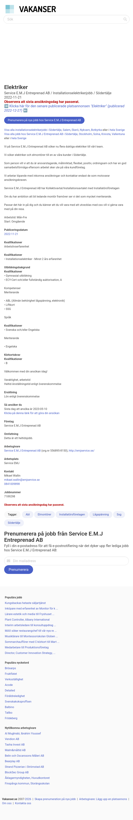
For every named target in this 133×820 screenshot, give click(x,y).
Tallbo (8, 712)
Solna (96, 134)
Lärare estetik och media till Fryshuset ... (29, 614)
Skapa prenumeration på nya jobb (55, 799)
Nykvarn (85, 130)
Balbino (9, 707)
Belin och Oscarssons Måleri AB (24, 755)
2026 (28, 799)
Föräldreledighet (15, 696)
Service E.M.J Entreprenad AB (22, 450)
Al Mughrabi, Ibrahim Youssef (23, 733)
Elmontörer (44, 514)
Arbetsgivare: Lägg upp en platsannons (103, 799)
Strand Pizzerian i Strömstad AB (24, 766)
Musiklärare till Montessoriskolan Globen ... (31, 636)
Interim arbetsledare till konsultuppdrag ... (30, 625)
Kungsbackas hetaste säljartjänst (25, 603)
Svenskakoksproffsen (18, 701)
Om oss (7, 803)
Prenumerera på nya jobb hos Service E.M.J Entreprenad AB (44, 120)
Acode (9, 685)
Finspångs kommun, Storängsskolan (27, 783)
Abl (28, 514)
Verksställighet (14, 679)
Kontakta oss (23, 803)
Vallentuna (118, 134)
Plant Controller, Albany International (27, 619)
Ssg (119, 514)
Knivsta (106, 134)
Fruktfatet (11, 673)
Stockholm (85, 134)
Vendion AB (12, 739)
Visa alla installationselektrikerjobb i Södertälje (32, 130)
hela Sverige (117, 130)
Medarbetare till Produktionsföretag (27, 647)
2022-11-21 (11, 234)
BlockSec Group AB (17, 772)
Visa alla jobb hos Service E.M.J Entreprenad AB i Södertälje (41, 134)
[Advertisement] (66, 49)
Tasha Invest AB (15, 744)
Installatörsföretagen (72, 514)
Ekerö (75, 130)
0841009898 (12, 484)
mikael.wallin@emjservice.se (22, 479)
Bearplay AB (12, 761)
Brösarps (10, 668)
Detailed (10, 690)
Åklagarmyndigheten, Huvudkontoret (27, 778)
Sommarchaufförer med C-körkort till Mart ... (32, 642)
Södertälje (14, 522)
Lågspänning (101, 514)
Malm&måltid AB (15, 750)
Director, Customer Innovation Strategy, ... (30, 653)
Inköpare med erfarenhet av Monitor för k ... (31, 608)
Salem (66, 130)
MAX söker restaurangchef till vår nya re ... (31, 630)
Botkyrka (96, 130)
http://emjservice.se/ (81, 450)
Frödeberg (11, 718)
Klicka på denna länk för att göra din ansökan (31, 413)
